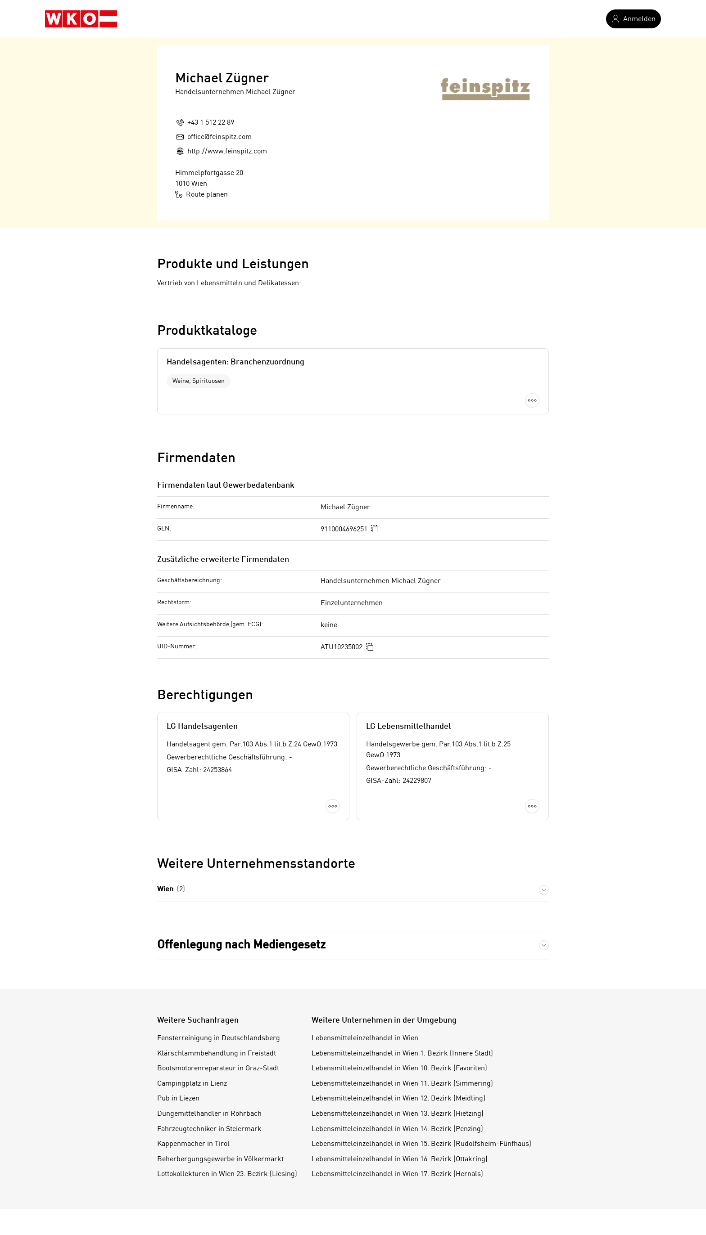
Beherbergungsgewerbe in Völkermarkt (220, 1159)
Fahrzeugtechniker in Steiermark (209, 1129)
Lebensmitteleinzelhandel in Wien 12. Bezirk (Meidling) (398, 1098)
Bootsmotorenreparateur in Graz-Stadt (218, 1068)
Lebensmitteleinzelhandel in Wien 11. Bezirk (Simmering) (402, 1083)
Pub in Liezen (178, 1098)
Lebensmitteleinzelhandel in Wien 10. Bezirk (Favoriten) (399, 1068)
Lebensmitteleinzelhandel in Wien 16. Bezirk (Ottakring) (400, 1159)
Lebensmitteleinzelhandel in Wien (365, 1038)
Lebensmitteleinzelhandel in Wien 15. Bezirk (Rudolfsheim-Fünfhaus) (421, 1144)
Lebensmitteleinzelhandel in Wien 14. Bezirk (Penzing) (397, 1129)
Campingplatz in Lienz (192, 1083)
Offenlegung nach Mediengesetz (241, 945)
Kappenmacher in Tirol (193, 1144)
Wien (171, 889)
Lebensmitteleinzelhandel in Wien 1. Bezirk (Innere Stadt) (402, 1053)
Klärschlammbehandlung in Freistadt (216, 1053)
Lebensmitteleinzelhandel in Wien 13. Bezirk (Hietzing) (398, 1114)
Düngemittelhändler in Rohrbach (209, 1114)
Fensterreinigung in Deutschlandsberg (218, 1038)
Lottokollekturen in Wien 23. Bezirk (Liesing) (227, 1174)
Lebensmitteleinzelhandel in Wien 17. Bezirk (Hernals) (397, 1174)
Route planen (201, 194)
